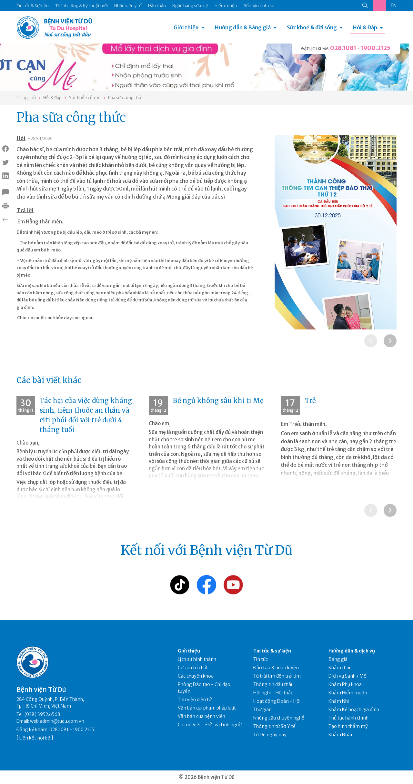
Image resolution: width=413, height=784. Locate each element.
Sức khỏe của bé (85, 97)
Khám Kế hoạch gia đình (353, 709)
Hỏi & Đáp (365, 27)
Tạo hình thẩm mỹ (348, 726)
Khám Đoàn (341, 735)
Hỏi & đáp (52, 97)
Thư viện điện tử (195, 699)
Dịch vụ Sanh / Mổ (347, 676)
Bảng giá (338, 659)
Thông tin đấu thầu (273, 684)
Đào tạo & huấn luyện (276, 668)
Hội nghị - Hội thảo (273, 693)
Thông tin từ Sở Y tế (274, 726)
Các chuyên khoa (196, 676)
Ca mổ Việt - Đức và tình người (210, 725)
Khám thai (339, 668)
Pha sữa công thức (126, 97)
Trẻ (310, 401)
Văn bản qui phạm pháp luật (207, 708)
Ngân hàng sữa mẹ (190, 5)
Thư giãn (262, 709)
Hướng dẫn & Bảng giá (243, 27)
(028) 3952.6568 (42, 714)
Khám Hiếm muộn (347, 693)
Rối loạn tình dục (260, 5)
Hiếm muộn (226, 5)
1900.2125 (375, 48)
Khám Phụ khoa (345, 684)
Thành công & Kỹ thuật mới (81, 5)
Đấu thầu (157, 5)
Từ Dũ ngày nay (270, 735)
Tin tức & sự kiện (272, 651)
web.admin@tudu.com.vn (57, 721)
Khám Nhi (338, 701)
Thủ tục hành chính (348, 718)
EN (394, 5)
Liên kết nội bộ (34, 738)
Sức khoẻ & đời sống (312, 27)
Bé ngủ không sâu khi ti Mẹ (218, 401)
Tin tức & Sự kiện (32, 5)
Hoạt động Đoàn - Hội (276, 701)
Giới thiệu (186, 27)
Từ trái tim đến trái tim (277, 676)
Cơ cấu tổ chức (193, 668)
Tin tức (260, 659)
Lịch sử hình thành (197, 659)
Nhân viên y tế (128, 5)
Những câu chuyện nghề (278, 718)
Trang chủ (26, 97)
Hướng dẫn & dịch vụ (351, 651)
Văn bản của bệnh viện (201, 716)
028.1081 (343, 48)
